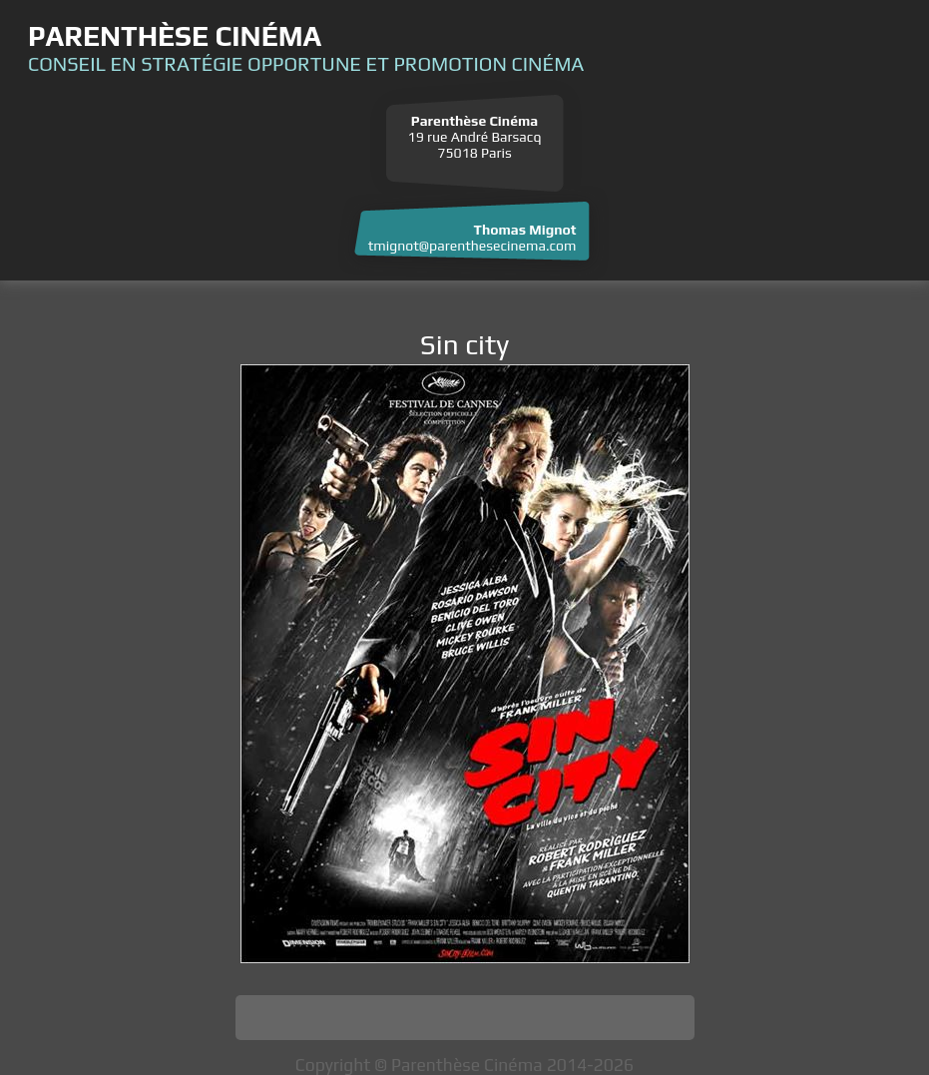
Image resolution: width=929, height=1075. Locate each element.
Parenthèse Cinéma (174, 36)
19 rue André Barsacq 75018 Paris (475, 137)
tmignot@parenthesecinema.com (472, 246)
